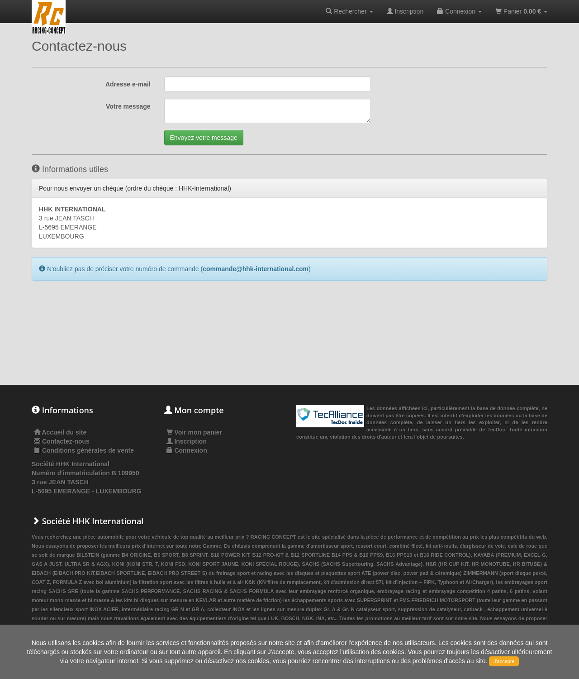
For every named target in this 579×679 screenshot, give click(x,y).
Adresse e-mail (128, 84)
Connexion (459, 11)
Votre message (128, 106)
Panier (521, 11)
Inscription (405, 11)
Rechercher (349, 11)
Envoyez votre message (203, 137)
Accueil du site (64, 432)
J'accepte (504, 661)
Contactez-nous (66, 441)
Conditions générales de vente (88, 450)
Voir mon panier (194, 432)
